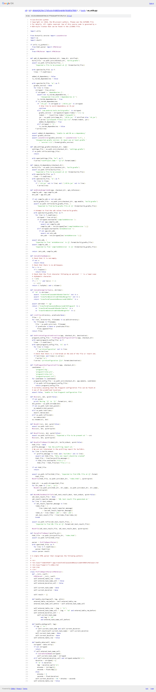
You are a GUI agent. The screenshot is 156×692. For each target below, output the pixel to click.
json (152, 689)
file (69, 16)
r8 (26, 10)
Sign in (151, 3)
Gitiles (13, 689)
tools (83, 10)
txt (147, 689)
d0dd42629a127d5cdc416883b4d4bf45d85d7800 (54, 10)
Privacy (18, 689)
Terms (25, 689)
